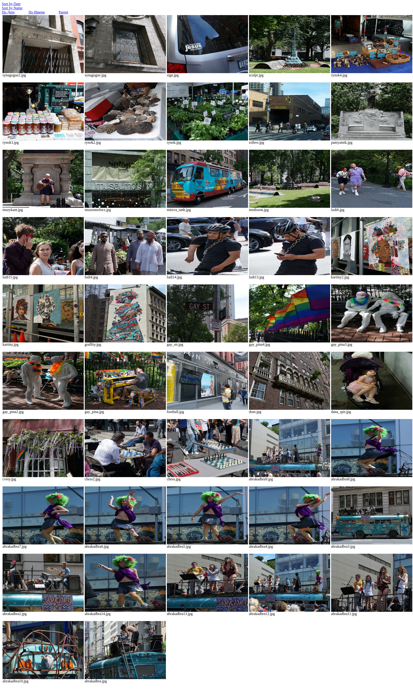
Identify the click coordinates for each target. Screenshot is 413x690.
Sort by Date (11, 4)
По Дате (8, 12)
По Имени (37, 12)
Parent (63, 12)
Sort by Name (12, 8)
